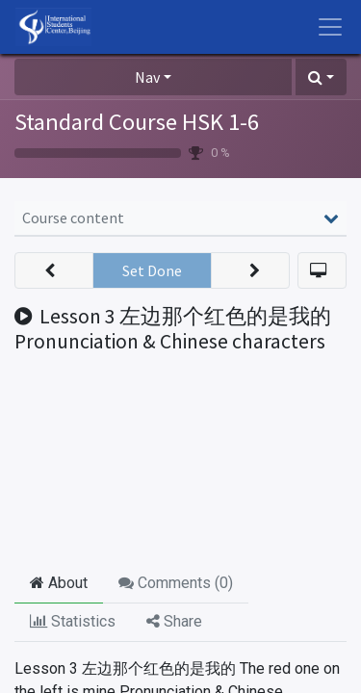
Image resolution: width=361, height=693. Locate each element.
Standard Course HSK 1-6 (136, 122)
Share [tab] (174, 621)
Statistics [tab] (73, 621)
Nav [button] (147, 77)
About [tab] (59, 583)
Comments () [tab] (175, 583)
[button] (321, 77)
